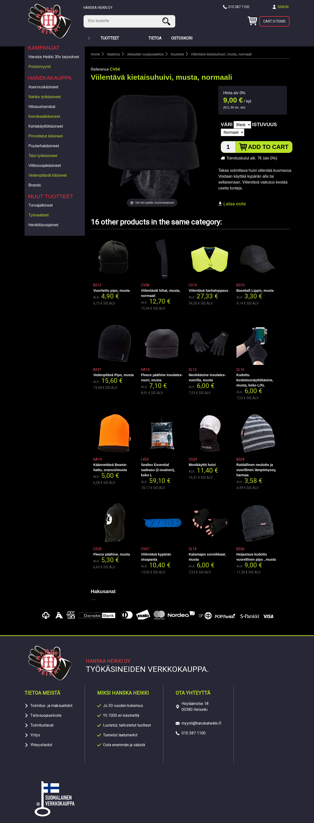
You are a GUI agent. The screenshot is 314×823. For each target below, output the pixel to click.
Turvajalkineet (40, 205)
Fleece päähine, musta (111, 554)
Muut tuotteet (50, 196)
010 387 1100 (238, 7)
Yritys (35, 735)
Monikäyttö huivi (202, 465)
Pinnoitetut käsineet (45, 136)
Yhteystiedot (41, 745)
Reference (100, 69)
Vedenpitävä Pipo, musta (113, 375)
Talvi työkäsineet (42, 156)
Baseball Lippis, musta (255, 290)
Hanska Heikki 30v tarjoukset (53, 57)
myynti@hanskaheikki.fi (201, 723)
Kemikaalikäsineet (44, 116)
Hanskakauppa (50, 78)
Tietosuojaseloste (46, 715)
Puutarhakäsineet (43, 146)
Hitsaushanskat (41, 107)
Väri (227, 124)
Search (167, 21)
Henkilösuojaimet (43, 225)
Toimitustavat (41, 725)
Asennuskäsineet (43, 87)
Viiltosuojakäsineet (44, 165)
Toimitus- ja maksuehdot (51, 705)
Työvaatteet (38, 215)
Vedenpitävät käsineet (47, 175)
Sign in (282, 7)
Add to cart (268, 147)
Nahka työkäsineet (44, 97)
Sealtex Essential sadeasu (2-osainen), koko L (158, 470)
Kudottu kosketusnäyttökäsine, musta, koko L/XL (254, 380)
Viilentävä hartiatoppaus (208, 290)
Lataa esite (232, 204)
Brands (34, 185)
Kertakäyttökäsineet (45, 126)
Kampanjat (44, 48)
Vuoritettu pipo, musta (111, 290)
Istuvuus (264, 124)
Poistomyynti (39, 67)
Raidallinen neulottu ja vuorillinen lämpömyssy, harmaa (256, 470)
